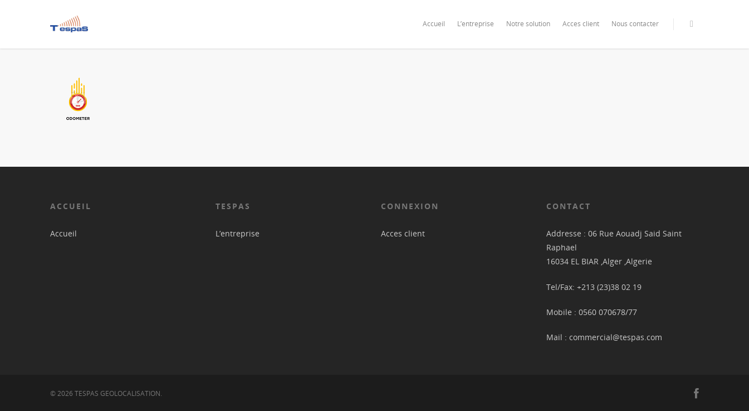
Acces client (580, 23)
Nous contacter (635, 23)
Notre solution (528, 23)
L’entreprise (475, 23)
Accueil (434, 23)
